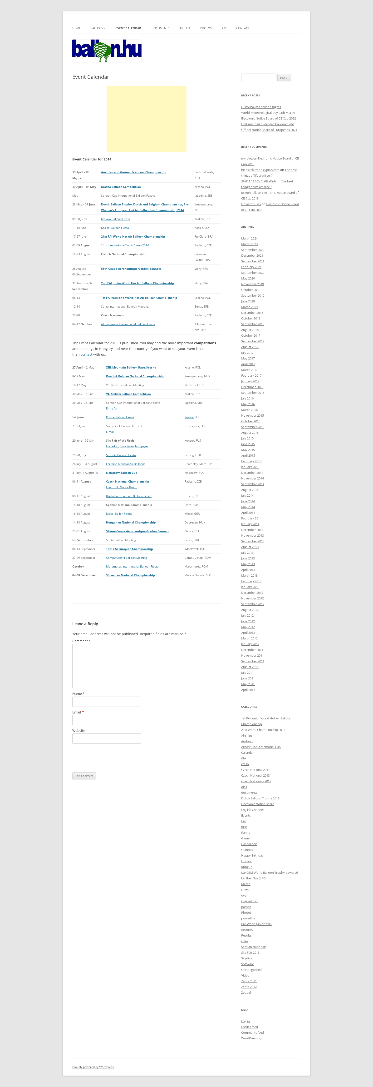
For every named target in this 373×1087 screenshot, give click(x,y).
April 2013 (248, 570)
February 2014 (251, 518)
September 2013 (252, 541)
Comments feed (252, 1032)
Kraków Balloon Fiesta (115, 219)
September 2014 (252, 484)
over (244, 895)
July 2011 (247, 672)
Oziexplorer (249, 901)
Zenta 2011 (249, 981)
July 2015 (247, 438)
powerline (248, 918)
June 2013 (248, 558)
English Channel (252, 810)
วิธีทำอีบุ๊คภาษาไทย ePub (258, 181)
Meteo (185, 28)
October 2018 (250, 318)
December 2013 (252, 530)
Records (247, 929)
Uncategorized (251, 969)
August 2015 (250, 432)
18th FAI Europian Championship (129, 549)
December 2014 (252, 472)
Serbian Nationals (253, 947)
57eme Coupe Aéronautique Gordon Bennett (137, 531)
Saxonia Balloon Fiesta (121, 455)
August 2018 (250, 330)
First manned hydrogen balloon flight (267, 124)
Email (78, 712)
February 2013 (251, 581)
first (244, 827)
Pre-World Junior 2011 (256, 924)
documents (249, 792)
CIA (243, 758)
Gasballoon (249, 844)
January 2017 (250, 381)
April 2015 (248, 455)
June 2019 (248, 301)
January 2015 (250, 467)
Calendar (247, 752)
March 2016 (249, 410)
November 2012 (252, 598)
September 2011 (252, 661)
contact (86, 354)
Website (78, 730)
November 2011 (252, 655)
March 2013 (249, 575)
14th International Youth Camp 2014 (125, 245)
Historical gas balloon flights (261, 107)
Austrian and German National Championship (133, 172)
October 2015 (250, 421)
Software (247, 964)
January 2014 (250, 524)
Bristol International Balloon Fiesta (129, 496)
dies (244, 787)
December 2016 (252, 387)
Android (247, 741)
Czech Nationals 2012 (256, 781)
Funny (245, 832)
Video (245, 975)
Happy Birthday (252, 855)
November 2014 (252, 478)
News (245, 890)
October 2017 (250, 335)
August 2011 (250, 667)
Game (245, 838)
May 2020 (248, 278)
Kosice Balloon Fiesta (115, 228)
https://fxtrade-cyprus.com (260, 170)
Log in (245, 1021)
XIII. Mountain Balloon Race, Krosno (131, 367)
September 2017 (252, 341)
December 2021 (252, 255)
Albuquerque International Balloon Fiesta (128, 324)
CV (224, 28)
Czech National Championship (127, 481)
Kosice (189, 417)
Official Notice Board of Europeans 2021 (269, 130)
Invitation (112, 446)
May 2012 (248, 627)
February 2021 (251, 267)
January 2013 (250, 587)
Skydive (246, 958)
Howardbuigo (251, 204)
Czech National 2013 (255, 775)
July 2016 (247, 398)
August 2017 (250, 347)
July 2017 (247, 352)
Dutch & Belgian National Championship (135, 376)
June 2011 (248, 678)
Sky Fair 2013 (250, 952)
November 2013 (252, 535)
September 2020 (252, 272)
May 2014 (248, 507)
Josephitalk (249, 192)
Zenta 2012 (249, 987)
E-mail (110, 432)
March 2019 (249, 307)
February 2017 (251, 375)
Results (246, 935)
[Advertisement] (146, 119)
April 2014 (248, 512)
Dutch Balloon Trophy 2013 (260, 798)
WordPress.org (251, 1038)
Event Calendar (128, 28)
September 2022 (252, 250)
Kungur (246, 867)
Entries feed (249, 1027)
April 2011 (248, 690)
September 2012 (252, 604)
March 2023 (249, 244)
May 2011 (248, 684)
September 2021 (252, 261)
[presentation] (108, 758)
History (246, 861)
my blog (247, 158)
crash (245, 764)
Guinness (247, 850)
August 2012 (250, 610)
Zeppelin (247, 992)
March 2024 (249, 238)
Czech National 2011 (255, 770)
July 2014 (247, 495)
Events (246, 815)
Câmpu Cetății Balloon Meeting (126, 558)
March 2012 (249, 638)
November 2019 (252, 284)
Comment (81, 641)
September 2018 (252, 324)
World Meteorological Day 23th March (268, 112)
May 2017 (248, 358)
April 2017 (248, 364)
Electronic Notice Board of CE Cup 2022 (268, 118)
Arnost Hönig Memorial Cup (261, 747)
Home (76, 28)
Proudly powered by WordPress (93, 1067)
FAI (243, 821)
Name (78, 693)
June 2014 (248, 501)
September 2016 (252, 392)
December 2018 (252, 312)
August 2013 (250, 547)
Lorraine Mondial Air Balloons (125, 464)
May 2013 (248, 564)
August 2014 (250, 490)
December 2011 (252, 650)
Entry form (113, 408)
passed (246, 907)
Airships (246, 735)
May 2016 (248, 404)
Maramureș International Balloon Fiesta (132, 566)
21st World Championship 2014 (263, 730)
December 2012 (252, 592)
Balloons (97, 28)
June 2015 (248, 444)
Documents (161, 28)
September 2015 (252, 427)
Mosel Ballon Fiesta (119, 514)
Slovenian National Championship (130, 575)
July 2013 (247, 552)
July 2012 (247, 615)
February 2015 (251, 461)
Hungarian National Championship (131, 522)
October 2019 (250, 290)
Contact (243, 28)
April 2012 (248, 632)
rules (244, 941)
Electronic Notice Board (121, 487)
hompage (141, 446)
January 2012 (250, 644)
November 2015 (252, 415)
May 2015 (248, 450)
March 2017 (249, 370)
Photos (206, 28)
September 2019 (252, 295)
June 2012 (248, 621)
